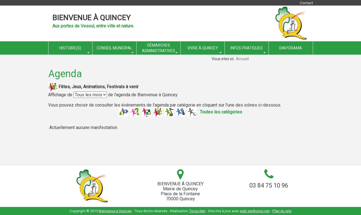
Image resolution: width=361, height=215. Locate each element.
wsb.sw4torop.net (255, 211)
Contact (306, 3)
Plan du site (281, 211)
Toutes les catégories (221, 111)
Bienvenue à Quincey (91, 17)
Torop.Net (197, 211)
